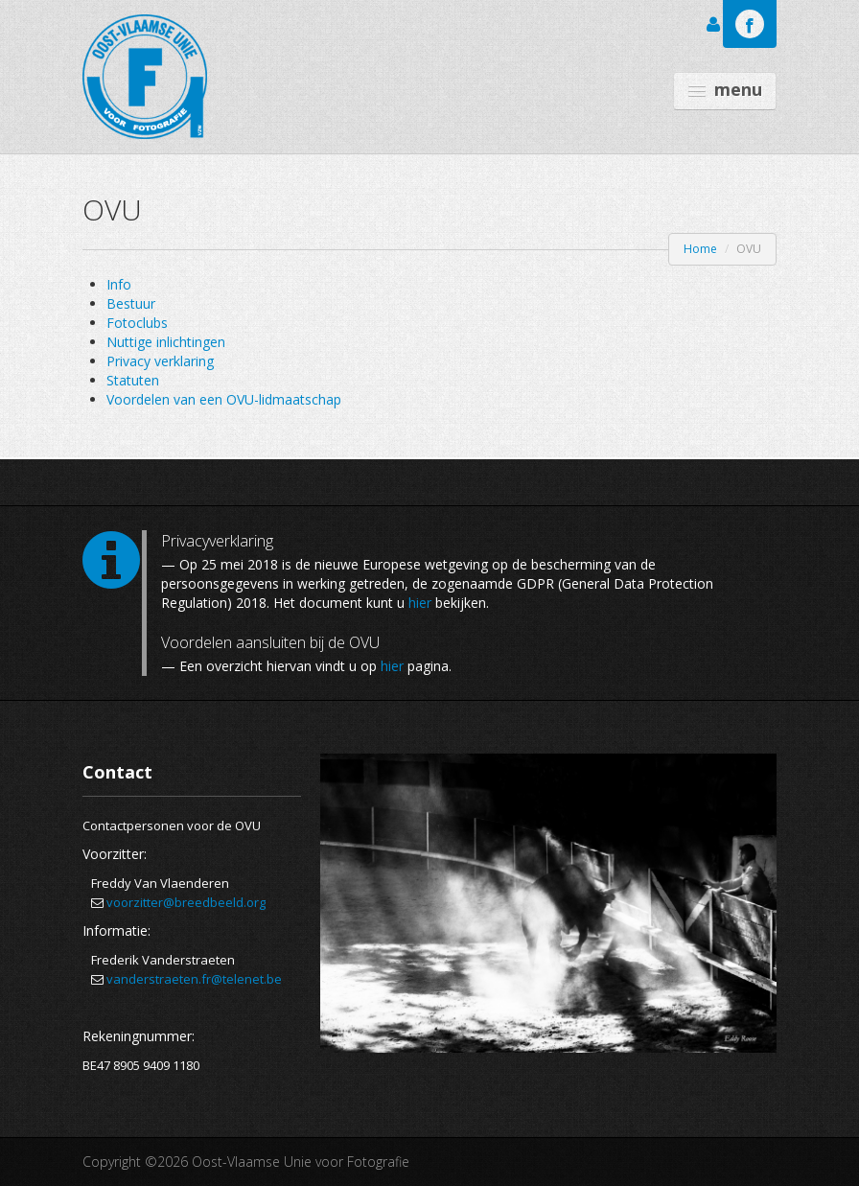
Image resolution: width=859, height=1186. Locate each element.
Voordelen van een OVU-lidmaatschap (223, 399)
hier (419, 602)
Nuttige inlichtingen (165, 342)
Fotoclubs (137, 323)
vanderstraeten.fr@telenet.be (194, 979)
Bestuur (130, 303)
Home (700, 249)
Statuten (132, 380)
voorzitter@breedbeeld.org (186, 902)
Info (118, 284)
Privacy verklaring (160, 361)
